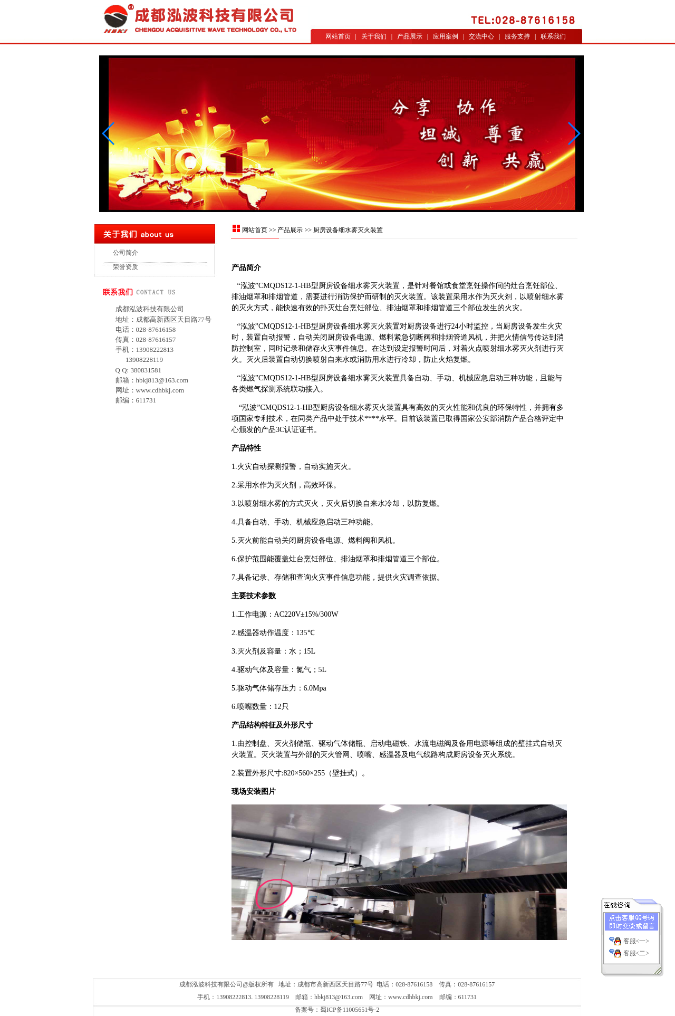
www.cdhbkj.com (160, 390)
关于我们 (374, 36)
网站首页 (338, 36)
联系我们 (553, 36)
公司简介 (125, 252)
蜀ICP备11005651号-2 (349, 1009)
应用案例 (445, 36)
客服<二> (636, 947)
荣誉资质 (125, 267)
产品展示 (409, 36)
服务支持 (517, 36)
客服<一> (636, 935)
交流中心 (481, 36)
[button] (573, 133)
